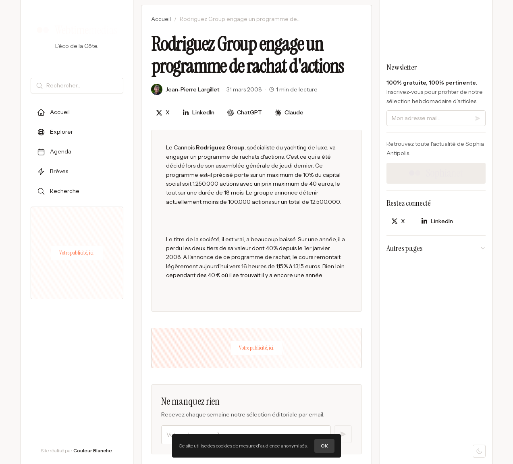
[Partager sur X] (162, 112)
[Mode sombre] (479, 451)
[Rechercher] (83, 85)
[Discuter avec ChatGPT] (244, 112)
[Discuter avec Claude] (289, 112)
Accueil (161, 19)
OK (324, 446)
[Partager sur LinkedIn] (198, 112)
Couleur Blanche (92, 450)
